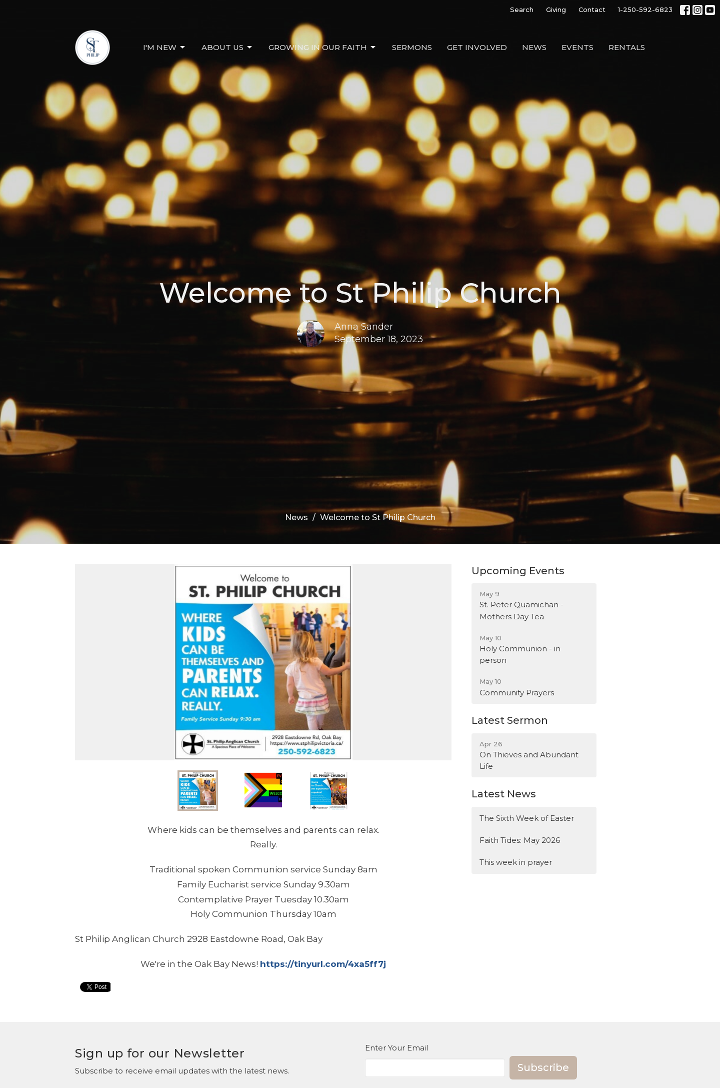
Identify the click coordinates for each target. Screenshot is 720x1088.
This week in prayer (516, 862)
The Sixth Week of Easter (527, 818)
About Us (228, 48)
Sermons (412, 47)
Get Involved (477, 47)
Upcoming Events (518, 571)
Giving (556, 10)
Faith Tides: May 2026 (520, 840)
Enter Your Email (396, 1047)
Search (522, 10)
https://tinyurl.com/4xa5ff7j (323, 964)
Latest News (504, 794)
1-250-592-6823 (645, 10)
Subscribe (543, 1067)
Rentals (626, 47)
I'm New (164, 48)
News (534, 47)
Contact (592, 10)
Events (578, 47)
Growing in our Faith (322, 48)
